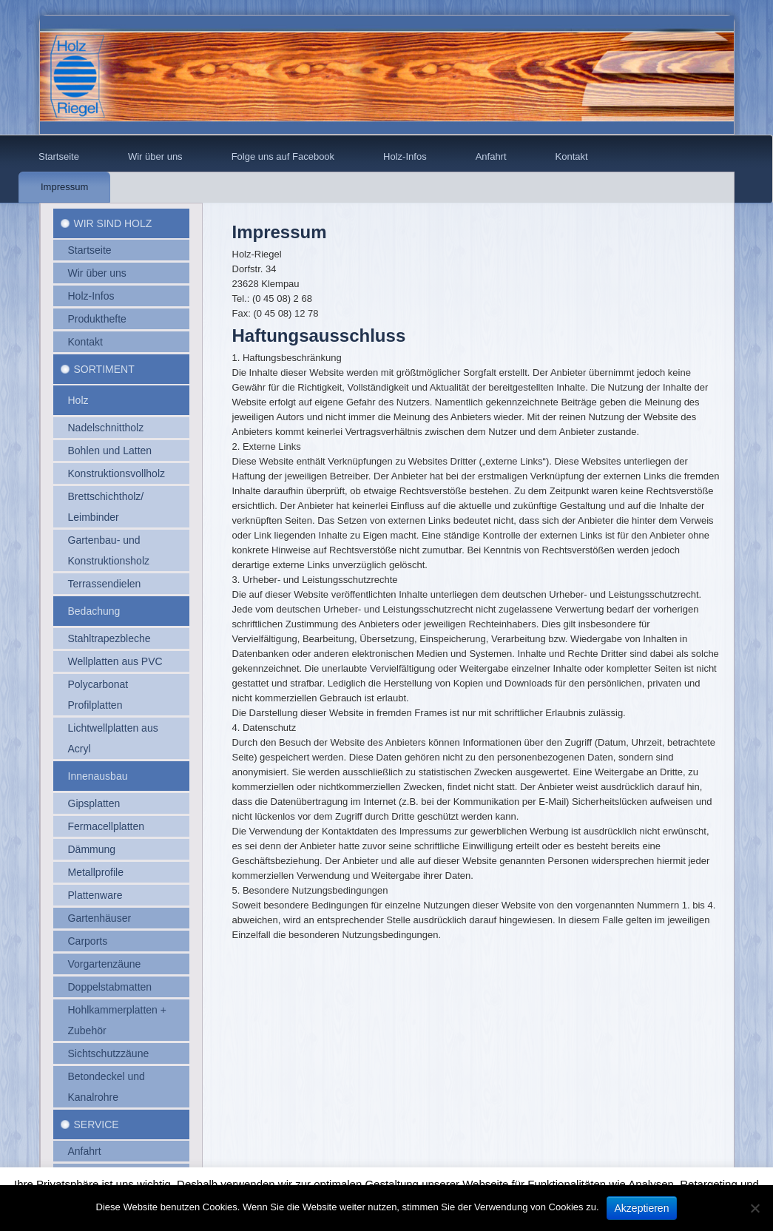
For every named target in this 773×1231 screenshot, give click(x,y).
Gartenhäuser (100, 918)
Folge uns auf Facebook (283, 156)
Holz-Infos (405, 156)
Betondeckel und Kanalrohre (106, 1086)
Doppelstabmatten (110, 987)
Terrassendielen (104, 584)
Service (96, 1124)
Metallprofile (96, 872)
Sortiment (104, 369)
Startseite (58, 156)
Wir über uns (155, 156)
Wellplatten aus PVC (115, 661)
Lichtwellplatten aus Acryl (113, 738)
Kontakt (572, 156)
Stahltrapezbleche (109, 638)
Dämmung (92, 849)
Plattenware (95, 895)
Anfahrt (491, 156)
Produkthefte (97, 319)
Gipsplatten (94, 803)
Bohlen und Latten (110, 450)
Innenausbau (98, 776)
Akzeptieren (642, 1208)
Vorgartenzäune (104, 964)
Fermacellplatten (106, 826)
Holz (78, 400)
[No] (754, 1208)
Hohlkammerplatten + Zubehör (117, 1020)
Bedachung (94, 611)
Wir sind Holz (113, 223)
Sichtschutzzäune (108, 1053)
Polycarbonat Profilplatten (98, 694)
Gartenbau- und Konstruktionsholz (109, 550)
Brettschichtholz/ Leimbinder (106, 506)
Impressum (64, 186)
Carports (88, 941)
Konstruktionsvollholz (117, 473)
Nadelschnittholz (106, 428)
